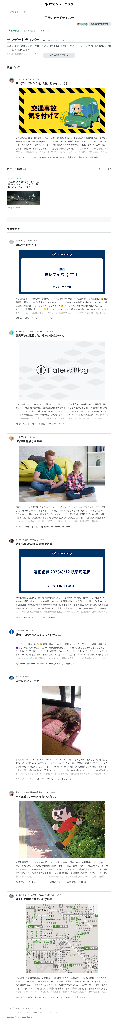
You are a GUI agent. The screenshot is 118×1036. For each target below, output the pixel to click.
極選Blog (19, 677)
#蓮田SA (37, 997)
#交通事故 (71, 157)
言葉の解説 (14, 30)
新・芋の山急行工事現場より (27, 540)
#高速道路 (82, 157)
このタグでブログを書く (100, 24)
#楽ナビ (19, 997)
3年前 (42, 540)
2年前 (32, 437)
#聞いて (19, 318)
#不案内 (75, 997)
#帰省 (55, 157)
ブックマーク (14, 178)
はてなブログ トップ (16, 12)
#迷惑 (67, 997)
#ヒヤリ (40, 663)
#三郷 (82, 997)
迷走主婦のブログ (23, 631)
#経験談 (26, 424)
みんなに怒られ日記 (23, 79)
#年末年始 (20, 157)
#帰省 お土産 (31, 526)
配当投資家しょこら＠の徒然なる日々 (30, 331)
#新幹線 (19, 526)
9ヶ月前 (34, 241)
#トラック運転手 (39, 424)
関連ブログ (45, 30)
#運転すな (29, 318)
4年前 (53, 792)
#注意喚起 (93, 157)
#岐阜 (18, 617)
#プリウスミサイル (66, 779)
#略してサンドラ (57, 882)
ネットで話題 (29, 30)
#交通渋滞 (44, 526)
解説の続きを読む (59, 55)
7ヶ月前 (36, 79)
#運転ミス (69, 663)
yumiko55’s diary (22, 437)
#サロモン (82, 882)
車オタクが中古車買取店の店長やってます (32, 792)
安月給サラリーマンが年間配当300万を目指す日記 (35, 895)
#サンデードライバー (36, 157)
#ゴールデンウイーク (25, 779)
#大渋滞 (28, 997)
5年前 (59, 895)
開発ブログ (37, 1013)
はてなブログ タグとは (16, 1013)
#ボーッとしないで (54, 663)
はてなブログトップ (52, 1013)
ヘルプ (29, 1013)
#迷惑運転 (71, 882)
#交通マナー (21, 882)
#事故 (62, 157)
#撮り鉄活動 (28, 617)
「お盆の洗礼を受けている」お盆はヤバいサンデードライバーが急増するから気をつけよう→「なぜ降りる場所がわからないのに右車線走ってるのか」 (23, 184)
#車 (49, 157)
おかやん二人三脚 (23, 241)
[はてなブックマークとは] (24, 169)
